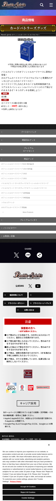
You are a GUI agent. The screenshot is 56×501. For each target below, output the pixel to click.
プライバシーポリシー (16, 303)
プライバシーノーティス (42, 303)
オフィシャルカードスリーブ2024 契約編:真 (17, 164)
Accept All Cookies (28, 487)
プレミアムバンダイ (28, 220)
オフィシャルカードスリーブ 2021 (14, 178)
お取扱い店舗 (9, 236)
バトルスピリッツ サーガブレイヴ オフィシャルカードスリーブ (24, 183)
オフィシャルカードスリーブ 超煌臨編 (15, 193)
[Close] (49, 445)
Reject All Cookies (28, 492)
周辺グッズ (28, 159)
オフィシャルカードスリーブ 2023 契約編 (16, 169)
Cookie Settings (42, 295)
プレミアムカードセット (28, 149)
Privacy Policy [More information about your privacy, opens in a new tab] (15, 481)
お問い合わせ (29, 310)
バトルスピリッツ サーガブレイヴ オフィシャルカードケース (24, 188)
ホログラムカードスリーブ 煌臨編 (14, 207)
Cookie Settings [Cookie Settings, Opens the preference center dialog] (28, 498)
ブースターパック (28, 132)
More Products (28, 212)
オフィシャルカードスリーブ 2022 (14, 174)
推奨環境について (16, 295)
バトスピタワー (10, 228)
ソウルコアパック (7, 202)
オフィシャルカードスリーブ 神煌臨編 (15, 198)
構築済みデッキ (28, 140)
